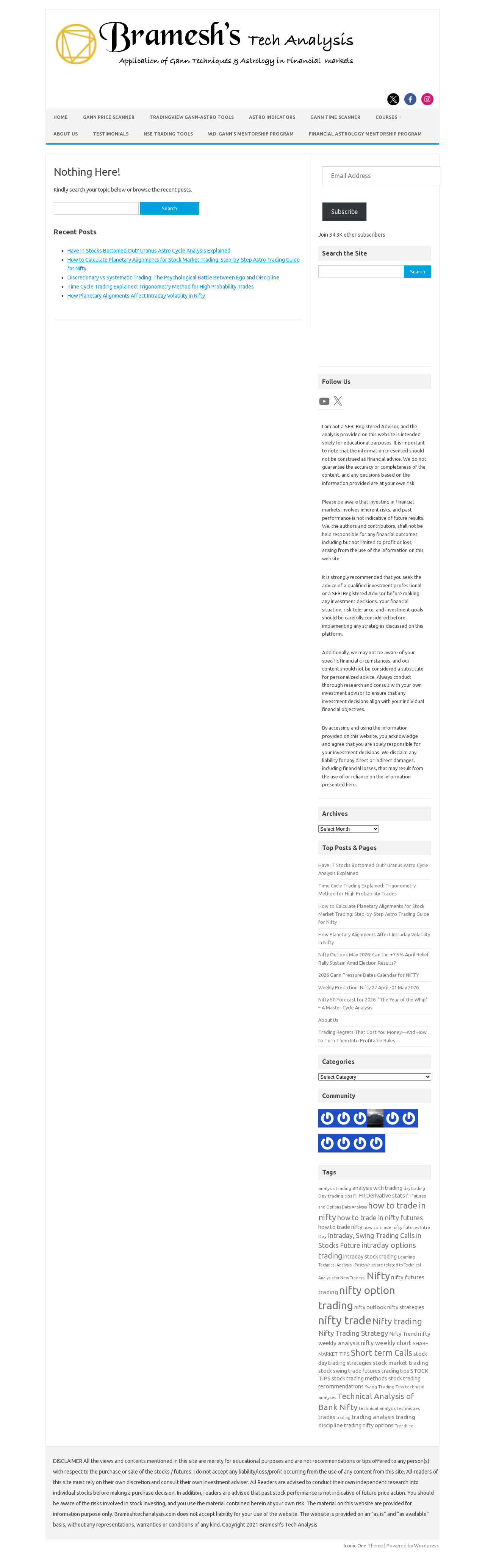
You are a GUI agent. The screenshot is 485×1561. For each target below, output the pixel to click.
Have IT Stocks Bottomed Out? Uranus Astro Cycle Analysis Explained (148, 251)
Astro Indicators (272, 117)
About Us (65, 133)
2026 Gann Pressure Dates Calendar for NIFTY (368, 975)
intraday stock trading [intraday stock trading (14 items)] (370, 1256)
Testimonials (110, 133)
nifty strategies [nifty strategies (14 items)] (405, 1307)
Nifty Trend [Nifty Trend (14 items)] (403, 1333)
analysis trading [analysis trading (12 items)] (334, 1188)
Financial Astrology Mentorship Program (365, 133)
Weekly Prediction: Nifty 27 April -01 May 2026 (368, 987)
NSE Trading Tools (168, 133)
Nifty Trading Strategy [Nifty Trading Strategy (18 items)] (353, 1333)
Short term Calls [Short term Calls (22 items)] (381, 1352)
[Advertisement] (374, 326)
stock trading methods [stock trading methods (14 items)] (359, 1378)
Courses (386, 117)
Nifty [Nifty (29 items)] (378, 1275)
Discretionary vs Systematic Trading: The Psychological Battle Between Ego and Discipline (173, 277)
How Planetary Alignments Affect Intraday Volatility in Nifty (136, 296)
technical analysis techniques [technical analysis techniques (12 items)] (389, 1408)
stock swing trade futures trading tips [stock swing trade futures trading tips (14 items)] (363, 1371)
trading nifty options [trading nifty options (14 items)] (369, 1425)
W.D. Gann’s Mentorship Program (251, 133)
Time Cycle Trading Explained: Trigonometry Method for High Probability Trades (160, 287)
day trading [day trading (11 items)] (414, 1188)
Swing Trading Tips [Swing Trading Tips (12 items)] (384, 1386)
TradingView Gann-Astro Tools (192, 117)
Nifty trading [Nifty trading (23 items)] (397, 1321)
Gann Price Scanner (109, 117)
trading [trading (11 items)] (343, 1417)
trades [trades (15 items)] (326, 1417)
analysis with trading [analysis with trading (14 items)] (377, 1188)
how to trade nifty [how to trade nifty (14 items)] (340, 1227)
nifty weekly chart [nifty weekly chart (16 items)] (386, 1342)
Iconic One (355, 1545)
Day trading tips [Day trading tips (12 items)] (335, 1195)
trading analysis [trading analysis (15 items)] (373, 1417)
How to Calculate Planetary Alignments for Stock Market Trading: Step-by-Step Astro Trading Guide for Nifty (373, 914)
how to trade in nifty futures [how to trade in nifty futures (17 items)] (380, 1217)
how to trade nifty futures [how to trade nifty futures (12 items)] (391, 1227)
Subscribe (344, 211)
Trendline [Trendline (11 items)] (404, 1426)
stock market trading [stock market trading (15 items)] (401, 1363)
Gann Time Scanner (335, 117)
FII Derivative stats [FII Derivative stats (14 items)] (382, 1195)
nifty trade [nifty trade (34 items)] (344, 1320)
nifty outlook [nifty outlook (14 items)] (370, 1307)
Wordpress (426, 1545)
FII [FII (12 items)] (355, 1195)
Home (60, 117)
